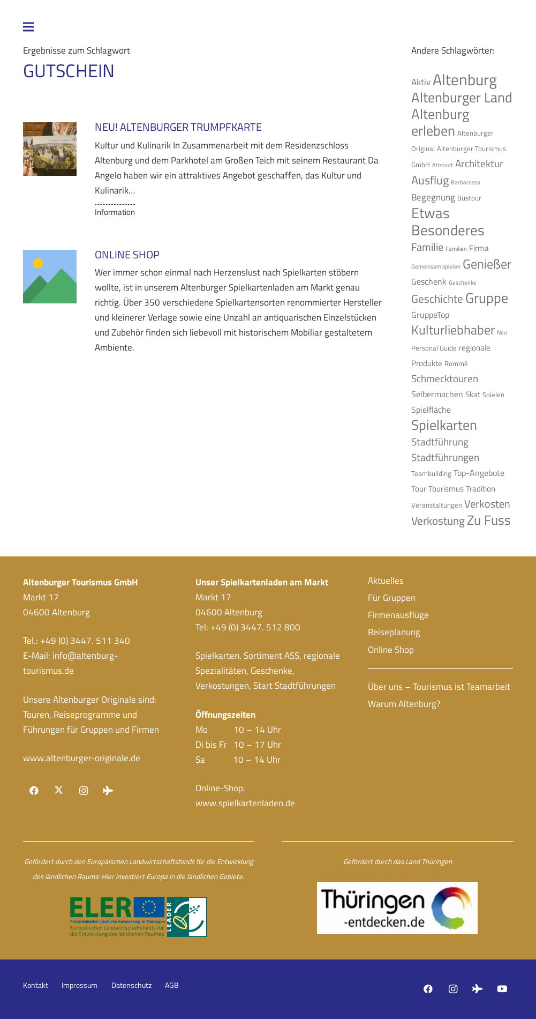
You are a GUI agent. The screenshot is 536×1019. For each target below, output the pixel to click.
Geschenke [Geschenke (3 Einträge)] (463, 282)
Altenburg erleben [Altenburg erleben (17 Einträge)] (440, 122)
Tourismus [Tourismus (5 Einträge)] (446, 488)
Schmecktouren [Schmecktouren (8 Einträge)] (444, 378)
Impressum (79, 985)
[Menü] (105, 26)
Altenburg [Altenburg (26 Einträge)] (465, 79)
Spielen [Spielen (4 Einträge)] (493, 394)
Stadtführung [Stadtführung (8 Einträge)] (440, 441)
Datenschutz (131, 985)
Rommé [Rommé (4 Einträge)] (456, 363)
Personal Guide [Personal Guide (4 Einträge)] (434, 348)
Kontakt (35, 985)
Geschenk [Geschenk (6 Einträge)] (429, 281)
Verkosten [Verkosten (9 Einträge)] (487, 504)
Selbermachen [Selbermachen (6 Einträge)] (437, 394)
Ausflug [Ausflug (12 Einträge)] (430, 180)
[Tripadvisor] (107, 790)
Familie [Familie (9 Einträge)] (427, 247)
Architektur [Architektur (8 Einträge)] (479, 163)
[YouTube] (502, 989)
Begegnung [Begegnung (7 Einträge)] (433, 197)
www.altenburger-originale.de (81, 758)
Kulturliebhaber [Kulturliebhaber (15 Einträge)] (453, 329)
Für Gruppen (392, 598)
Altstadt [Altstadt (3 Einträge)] (442, 165)
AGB (172, 985)
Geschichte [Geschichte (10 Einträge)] (437, 299)
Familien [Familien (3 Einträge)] (456, 248)
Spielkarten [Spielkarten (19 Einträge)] (444, 424)
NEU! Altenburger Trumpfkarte (177, 126)
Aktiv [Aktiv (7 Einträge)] (421, 82)
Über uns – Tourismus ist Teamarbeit (439, 687)
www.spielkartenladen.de (245, 803)
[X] (58, 790)
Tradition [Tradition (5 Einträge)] (480, 488)
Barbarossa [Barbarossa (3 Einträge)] (465, 182)
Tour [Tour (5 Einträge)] (418, 488)
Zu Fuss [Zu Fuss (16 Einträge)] (489, 520)
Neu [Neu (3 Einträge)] (502, 332)
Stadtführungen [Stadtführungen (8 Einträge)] (445, 457)
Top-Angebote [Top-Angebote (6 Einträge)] (479, 472)
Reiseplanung (394, 632)
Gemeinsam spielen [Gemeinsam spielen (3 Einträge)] (435, 266)
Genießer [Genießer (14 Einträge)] (487, 263)
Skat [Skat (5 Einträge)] (472, 394)
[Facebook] (34, 790)
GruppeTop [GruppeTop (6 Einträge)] (430, 314)
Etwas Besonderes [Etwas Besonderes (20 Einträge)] (448, 221)
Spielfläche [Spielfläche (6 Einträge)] (431, 409)
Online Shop (126, 254)
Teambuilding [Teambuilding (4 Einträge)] (431, 473)
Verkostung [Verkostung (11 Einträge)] (438, 520)
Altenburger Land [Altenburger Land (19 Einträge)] (461, 97)
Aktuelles (386, 580)
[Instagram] (83, 790)
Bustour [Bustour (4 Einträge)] (469, 197)
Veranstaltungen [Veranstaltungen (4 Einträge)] (436, 505)
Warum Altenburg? (404, 704)
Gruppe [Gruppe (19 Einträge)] (486, 297)
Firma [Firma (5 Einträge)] (479, 248)
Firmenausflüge (398, 615)
